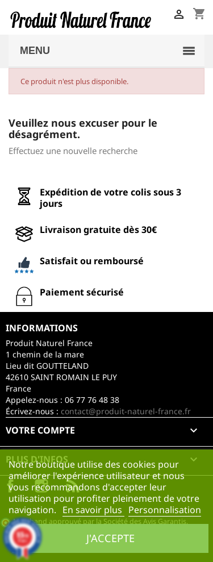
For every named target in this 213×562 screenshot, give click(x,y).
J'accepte (110, 538)
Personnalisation (164, 509)
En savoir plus (93, 509)
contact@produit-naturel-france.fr (126, 411)
